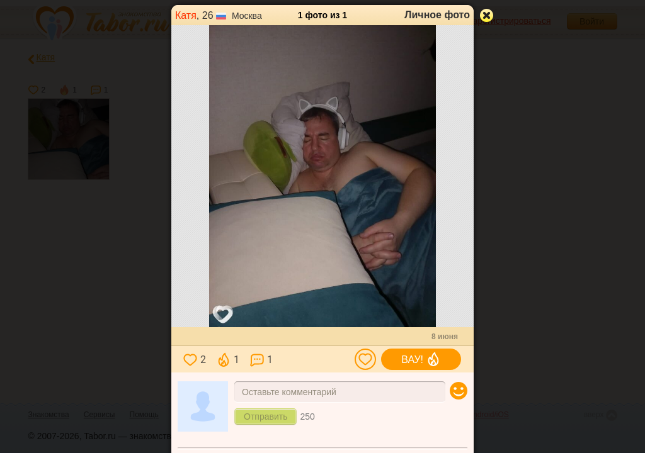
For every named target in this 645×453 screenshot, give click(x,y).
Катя (186, 15)
